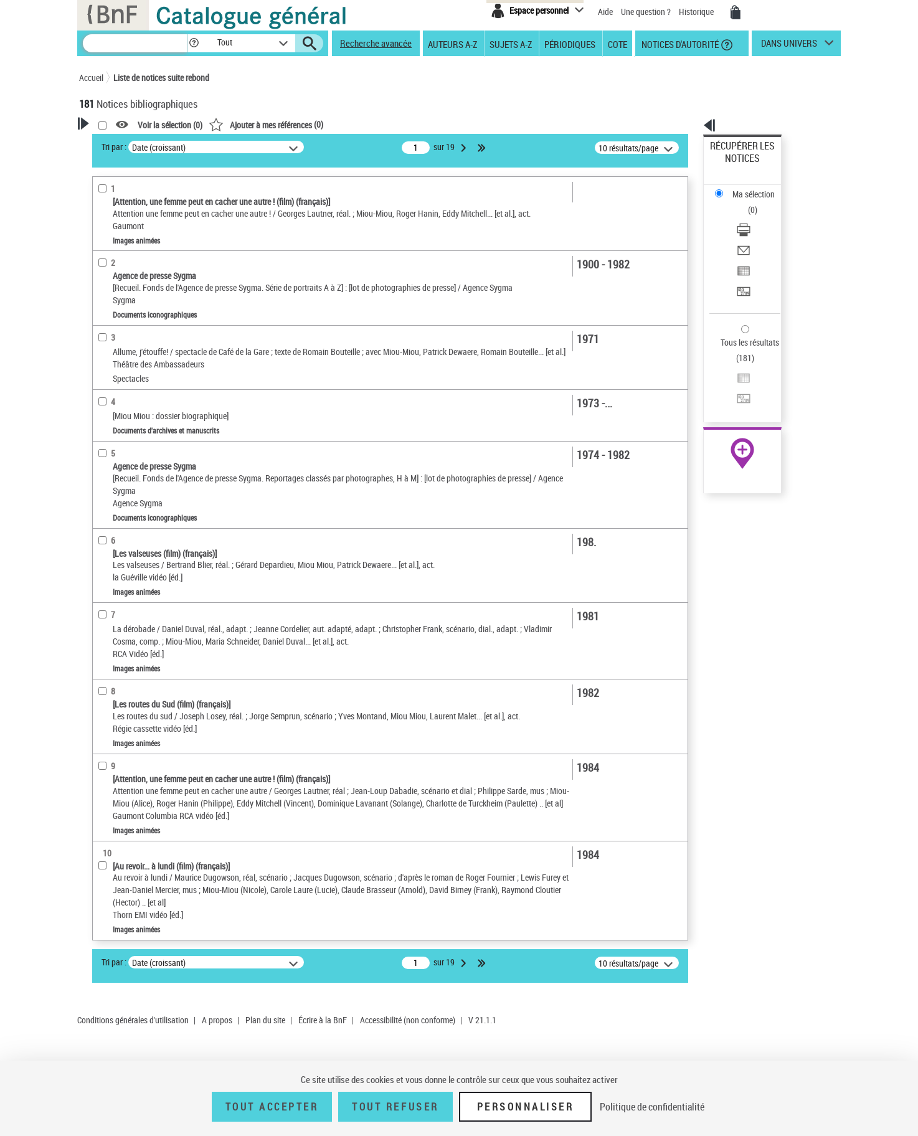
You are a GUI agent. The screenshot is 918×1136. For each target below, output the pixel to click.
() (426, 124)
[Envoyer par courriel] (759, 202)
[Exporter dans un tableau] (759, 217)
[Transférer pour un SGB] (759, 232)
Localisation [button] (115, 377)
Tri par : (274, 147)
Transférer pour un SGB (752, 232)
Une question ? (646, 11)
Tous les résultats (741, 266)
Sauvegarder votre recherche (157, 192)
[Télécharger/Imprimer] (759, 187)
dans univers (789, 46)
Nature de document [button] (131, 281)
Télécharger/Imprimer (749, 187)
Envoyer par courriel (746, 202)
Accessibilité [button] (116, 239)
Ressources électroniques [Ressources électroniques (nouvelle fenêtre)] (735, 394)
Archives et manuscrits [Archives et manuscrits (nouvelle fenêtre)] (731, 381)
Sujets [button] (104, 481)
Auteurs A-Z (452, 43)
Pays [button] (101, 584)
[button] (193, 43)
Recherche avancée (376, 43)
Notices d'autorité (679, 43)
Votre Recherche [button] (130, 144)
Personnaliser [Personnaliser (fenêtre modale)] (525, 1107)
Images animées (129, 300)
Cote (617, 43)
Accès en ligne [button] (119, 260)
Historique (697, 11)
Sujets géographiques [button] (134, 501)
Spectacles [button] (113, 563)
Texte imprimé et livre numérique (153, 318)
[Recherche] (135, 43)
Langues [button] (108, 439)
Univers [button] (106, 543)
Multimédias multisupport (142, 337)
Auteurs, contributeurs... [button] (139, 418)
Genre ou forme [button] (121, 522)
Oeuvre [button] (105, 397)
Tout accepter (272, 1107)
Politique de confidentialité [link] (652, 1107)
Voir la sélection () (330, 125)
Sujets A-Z (511, 43)
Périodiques (569, 43)
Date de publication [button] (129, 459)
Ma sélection (733, 165)
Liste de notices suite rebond (161, 77)
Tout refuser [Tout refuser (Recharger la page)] (395, 1107)
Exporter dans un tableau (755, 217)
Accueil (91, 77)
